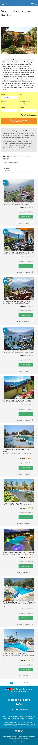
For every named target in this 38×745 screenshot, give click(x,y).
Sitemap (14, 741)
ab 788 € (30, 609)
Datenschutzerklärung (25, 738)
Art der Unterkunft (25, 101)
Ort (21, 94)
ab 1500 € (29, 557)
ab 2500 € (29, 458)
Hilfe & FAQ (6, 716)
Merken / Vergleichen (23, 223)
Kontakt (13, 719)
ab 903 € (30, 405)
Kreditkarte (24, 691)
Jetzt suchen (19, 120)
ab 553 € (30, 207)
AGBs (21, 716)
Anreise (3, 107)
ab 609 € (30, 257)
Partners (24, 741)
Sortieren (6, 168)
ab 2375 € (29, 660)
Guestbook (31, 719)
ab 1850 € (29, 508)
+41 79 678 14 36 (20, 709)
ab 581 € (30, 355)
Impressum (14, 716)
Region (3, 94)
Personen (3, 101)
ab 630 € (30, 306)
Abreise (22, 107)
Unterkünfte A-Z (21, 719)
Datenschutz (28, 716)
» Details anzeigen (25, 216)
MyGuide (19, 741)
